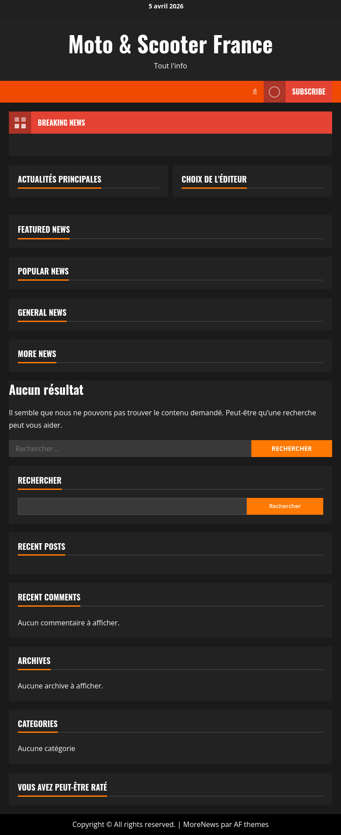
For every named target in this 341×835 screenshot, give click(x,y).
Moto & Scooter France (170, 43)
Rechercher (40, 480)
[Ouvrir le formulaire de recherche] (255, 91)
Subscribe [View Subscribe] (294, 92)
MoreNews (201, 824)
